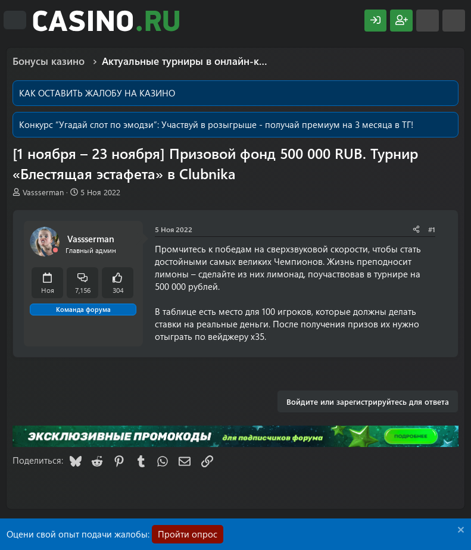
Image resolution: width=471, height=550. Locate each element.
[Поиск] (453, 21)
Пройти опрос (187, 534)
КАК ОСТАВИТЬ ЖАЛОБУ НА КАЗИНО (97, 93)
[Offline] (55, 250)
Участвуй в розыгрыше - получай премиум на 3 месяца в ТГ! (287, 124)
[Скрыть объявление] (459, 531)
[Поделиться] (416, 229)
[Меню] (15, 20)
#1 (431, 229)
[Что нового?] (427, 21)
